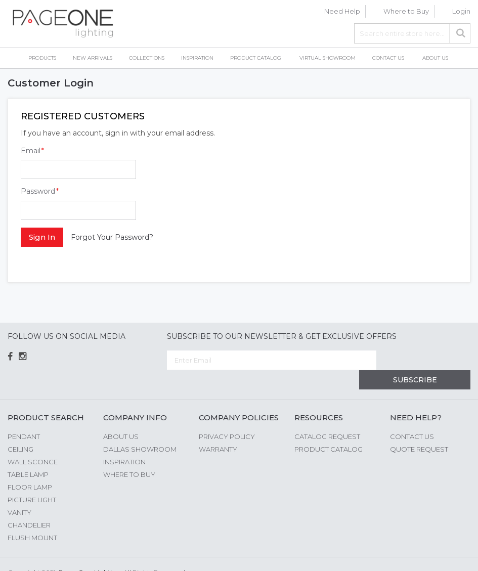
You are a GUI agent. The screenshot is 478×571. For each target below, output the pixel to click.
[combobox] (412, 33)
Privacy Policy (227, 417)
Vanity (19, 493)
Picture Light (32, 480)
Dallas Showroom (140, 429)
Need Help (342, 11)
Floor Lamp (30, 467)
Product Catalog (328, 429)
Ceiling (20, 429)
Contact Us (412, 417)
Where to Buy (406, 11)
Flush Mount (32, 518)
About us (121, 417)
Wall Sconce (33, 442)
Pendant (24, 417)
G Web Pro (452, 554)
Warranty (218, 429)
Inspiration (124, 442)
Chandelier (29, 505)
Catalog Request (327, 417)
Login (461, 11)
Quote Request (419, 429)
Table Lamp (28, 455)
